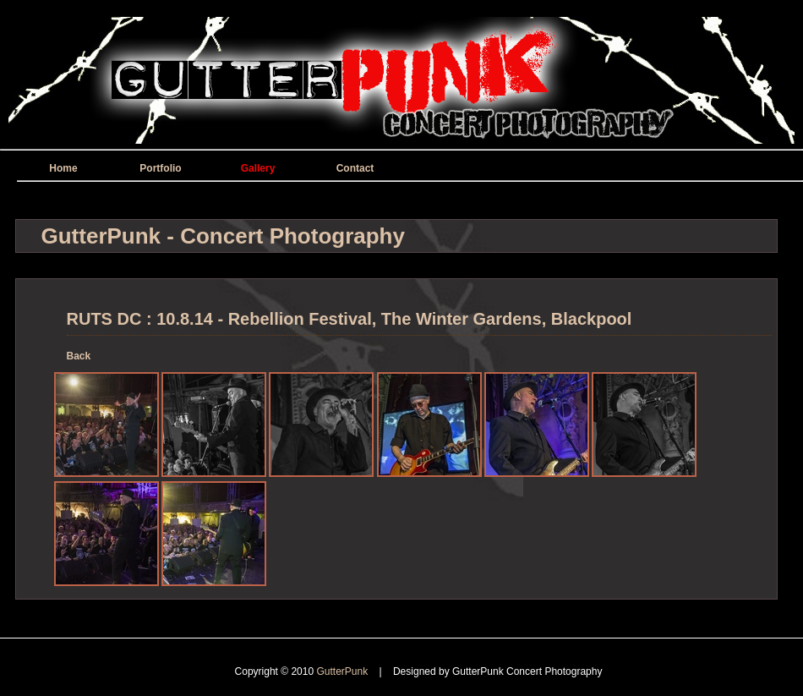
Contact (355, 168)
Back (79, 356)
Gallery (258, 168)
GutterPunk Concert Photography (527, 671)
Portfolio (160, 168)
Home (63, 168)
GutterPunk (343, 671)
